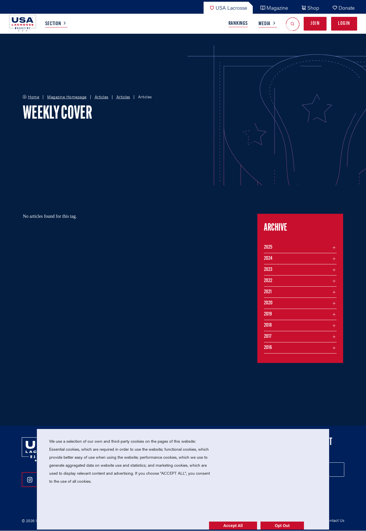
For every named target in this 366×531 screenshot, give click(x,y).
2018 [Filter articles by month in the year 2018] (268, 325)
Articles (101, 96)
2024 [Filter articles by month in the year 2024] (268, 258)
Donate (343, 7)
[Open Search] (292, 23)
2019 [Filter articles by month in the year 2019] (268, 314)
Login (344, 23)
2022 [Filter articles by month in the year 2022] (268, 281)
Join (315, 23)
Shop (310, 7)
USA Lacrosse (228, 7)
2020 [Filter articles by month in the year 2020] (268, 303)
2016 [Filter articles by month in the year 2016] (268, 347)
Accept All (233, 525)
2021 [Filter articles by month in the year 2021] (268, 292)
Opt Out (282, 525)
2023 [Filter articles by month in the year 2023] (268, 269)
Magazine (274, 7)
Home (33, 96)
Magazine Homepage (67, 96)
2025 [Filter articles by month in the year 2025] (268, 247)
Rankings (238, 23)
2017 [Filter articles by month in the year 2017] (267, 336)
